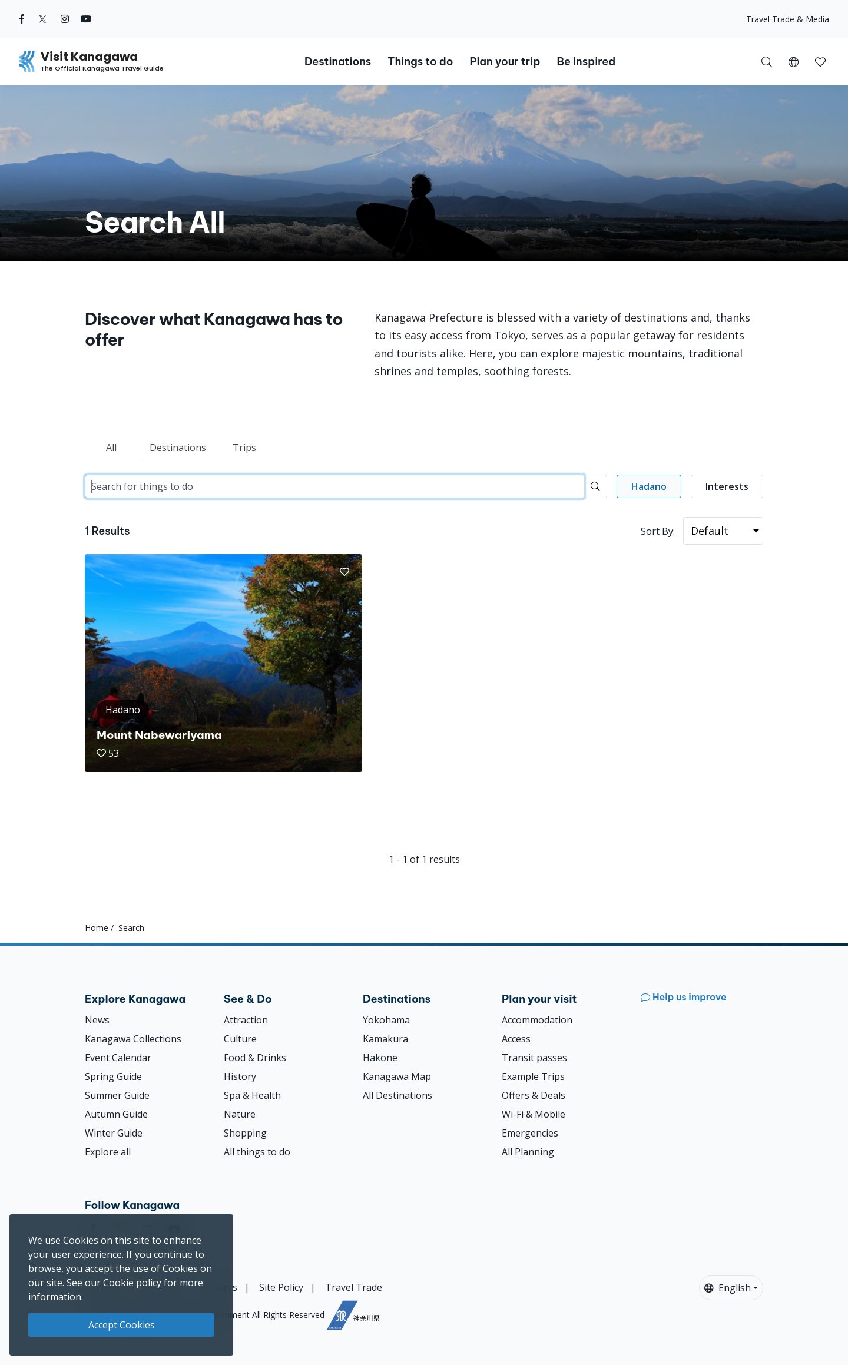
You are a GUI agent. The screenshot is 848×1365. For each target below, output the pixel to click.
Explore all (108, 1151)
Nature (240, 1114)
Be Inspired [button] (585, 61)
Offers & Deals (533, 1095)
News (97, 1019)
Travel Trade (353, 1287)
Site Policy (281, 1287)
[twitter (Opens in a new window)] (42, 19)
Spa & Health (252, 1095)
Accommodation (537, 1019)
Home (96, 927)
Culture (240, 1038)
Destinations (178, 447)
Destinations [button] (337, 61)
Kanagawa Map (397, 1076)
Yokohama (386, 1019)
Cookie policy (132, 1282)
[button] (793, 61)
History (240, 1076)
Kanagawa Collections (133, 1038)
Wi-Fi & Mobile (533, 1114)
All (111, 447)
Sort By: (658, 531)
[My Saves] (820, 61)
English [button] (727, 1287)
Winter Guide (114, 1133)
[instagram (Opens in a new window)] (65, 19)
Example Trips (533, 1076)
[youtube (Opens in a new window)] (86, 19)
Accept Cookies (121, 1324)
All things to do (257, 1151)
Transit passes (534, 1057)
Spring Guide (113, 1076)
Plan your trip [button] (504, 61)
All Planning (528, 1151)
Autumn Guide (116, 1114)
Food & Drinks (255, 1057)
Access (516, 1038)
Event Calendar (118, 1057)
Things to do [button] (420, 61)
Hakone (380, 1057)
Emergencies (530, 1133)
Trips (244, 447)
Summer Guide (117, 1095)
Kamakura (385, 1038)
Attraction (246, 1019)
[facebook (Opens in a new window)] (22, 19)
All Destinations (397, 1095)
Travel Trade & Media (787, 19)
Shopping (245, 1133)
